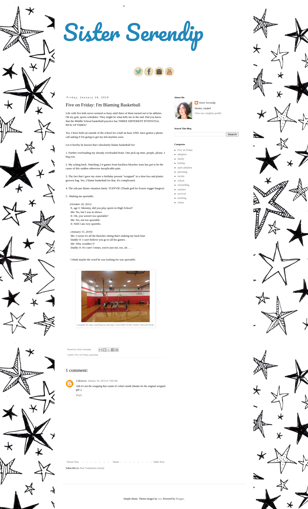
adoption (182, 154)
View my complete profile (208, 113)
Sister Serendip (133, 32)
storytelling (183, 184)
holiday (181, 163)
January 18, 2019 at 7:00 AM (103, 380)
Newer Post (73, 461)
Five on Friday (81, 354)
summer (182, 189)
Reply (79, 395)
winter (181, 202)
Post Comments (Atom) (92, 468)
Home (116, 461)
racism (181, 176)
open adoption (185, 167)
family (181, 158)
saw (160, 498)
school (181, 180)
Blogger (180, 498)
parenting (93, 354)
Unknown (81, 380)
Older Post (158, 461)
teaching (182, 197)
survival (182, 193)
